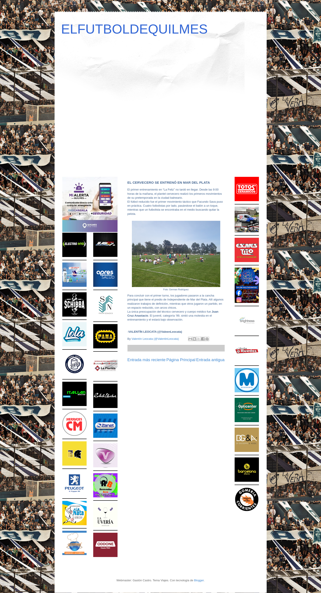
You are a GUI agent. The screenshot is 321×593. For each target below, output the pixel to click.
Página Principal (180, 360)
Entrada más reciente (146, 360)
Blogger (199, 580)
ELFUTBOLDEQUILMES (134, 29)
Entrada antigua (210, 360)
